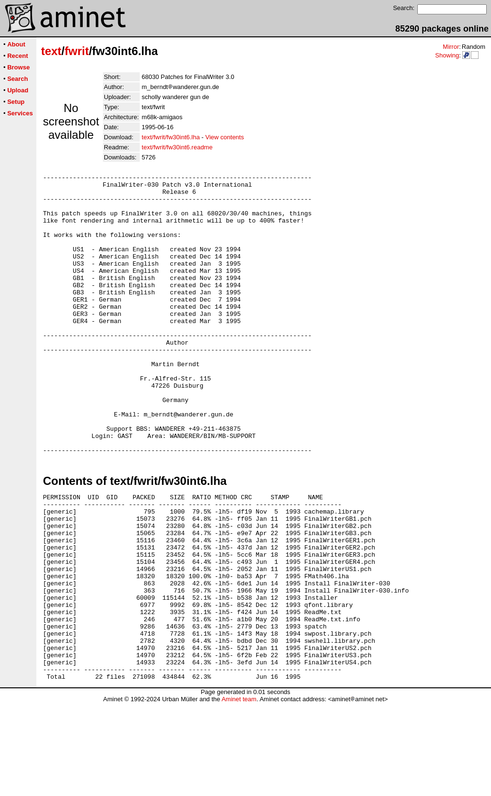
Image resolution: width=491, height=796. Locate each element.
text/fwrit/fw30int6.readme (177, 147)
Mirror (451, 46)
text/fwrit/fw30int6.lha (171, 137)
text (51, 51)
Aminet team (239, 792)
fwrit (77, 51)
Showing (447, 55)
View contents (224, 137)
